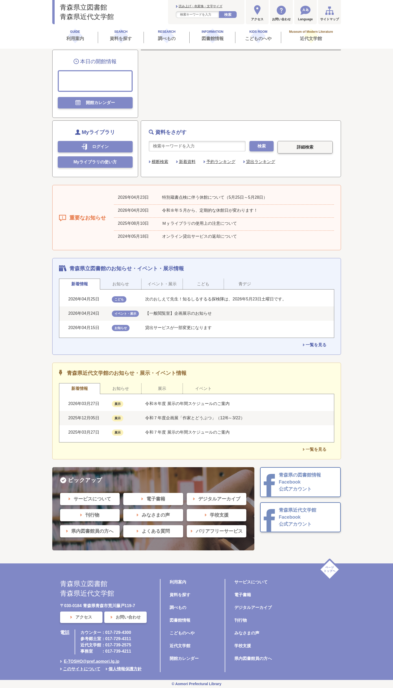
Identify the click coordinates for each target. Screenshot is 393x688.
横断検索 (160, 161)
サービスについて (251, 582)
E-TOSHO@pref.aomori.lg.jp (92, 661)
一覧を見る (316, 345)
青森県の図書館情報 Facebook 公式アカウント (300, 482)
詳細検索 (305, 147)
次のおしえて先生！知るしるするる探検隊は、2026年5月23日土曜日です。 (215, 299)
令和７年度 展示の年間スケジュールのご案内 (187, 432)
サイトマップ (329, 19)
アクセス (257, 19)
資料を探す (180, 595)
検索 (227, 14)
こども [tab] (203, 284)
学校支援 (242, 646)
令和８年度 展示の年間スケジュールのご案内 (187, 403)
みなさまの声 (246, 633)
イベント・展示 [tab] (162, 284)
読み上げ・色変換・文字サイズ (200, 6)
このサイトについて (81, 669)
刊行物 (240, 620)
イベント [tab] (203, 388)
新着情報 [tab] (79, 284)
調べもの (178, 607)
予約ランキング (220, 161)
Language (305, 19)
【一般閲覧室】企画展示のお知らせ (178, 313)
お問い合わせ (281, 19)
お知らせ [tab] (120, 284)
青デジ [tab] (245, 284)
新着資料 (187, 161)
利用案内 (178, 582)
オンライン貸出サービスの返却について (199, 236)
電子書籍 (242, 595)
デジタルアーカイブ (253, 607)
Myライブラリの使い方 (95, 162)
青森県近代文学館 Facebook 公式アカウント (297, 517)
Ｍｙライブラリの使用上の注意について (199, 223)
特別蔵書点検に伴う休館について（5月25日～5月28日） (214, 197)
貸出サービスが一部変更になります (178, 327)
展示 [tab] (162, 388)
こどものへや (182, 633)
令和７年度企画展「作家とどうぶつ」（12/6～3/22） (194, 418)
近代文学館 (180, 646)
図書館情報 (180, 620)
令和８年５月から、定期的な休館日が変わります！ (210, 210)
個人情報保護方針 (125, 669)
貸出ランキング (260, 161)
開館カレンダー (184, 658)
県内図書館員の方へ (253, 658)
